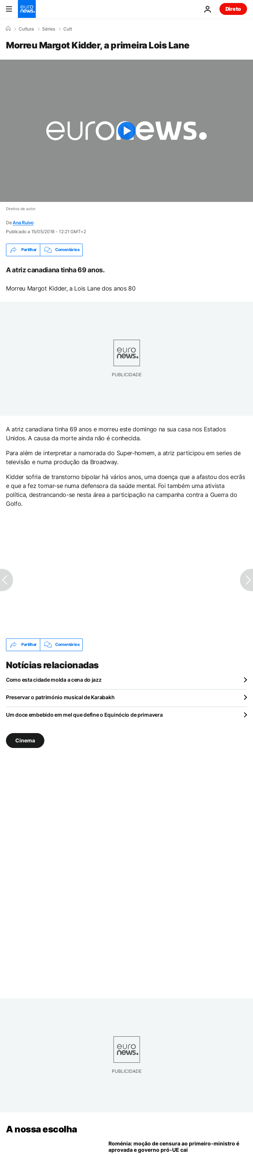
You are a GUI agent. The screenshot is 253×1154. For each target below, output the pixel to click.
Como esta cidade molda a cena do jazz (54, 679)
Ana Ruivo (23, 222)
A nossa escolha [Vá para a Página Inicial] (41, 1129)
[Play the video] (126, 131)
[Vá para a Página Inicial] (27, 9)
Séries (48, 29)
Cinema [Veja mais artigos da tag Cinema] (25, 740)
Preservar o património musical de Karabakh (60, 697)
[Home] (8, 28)
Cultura (26, 29)
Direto (233, 9)
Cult (67, 29)
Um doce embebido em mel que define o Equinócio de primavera (84, 714)
